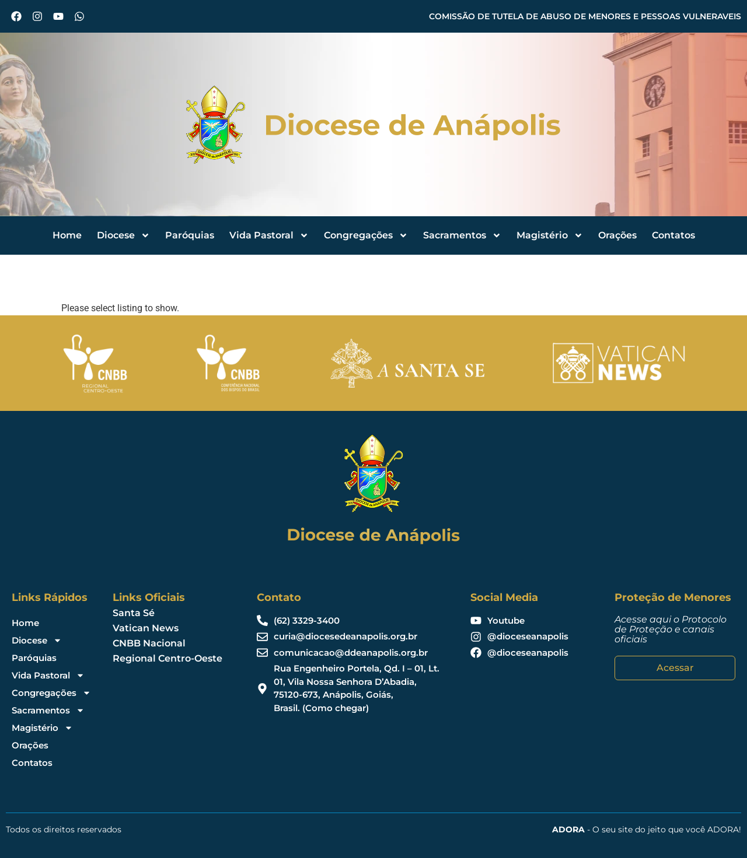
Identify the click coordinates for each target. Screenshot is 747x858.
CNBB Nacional (149, 643)
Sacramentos (462, 235)
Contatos (673, 235)
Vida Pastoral (269, 235)
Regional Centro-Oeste (167, 658)
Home (67, 235)
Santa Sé (134, 612)
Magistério (549, 235)
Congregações (366, 235)
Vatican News (146, 628)
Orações (617, 235)
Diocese (123, 235)
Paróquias (189, 235)
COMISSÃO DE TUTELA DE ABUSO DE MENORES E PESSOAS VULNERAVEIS (585, 16)
